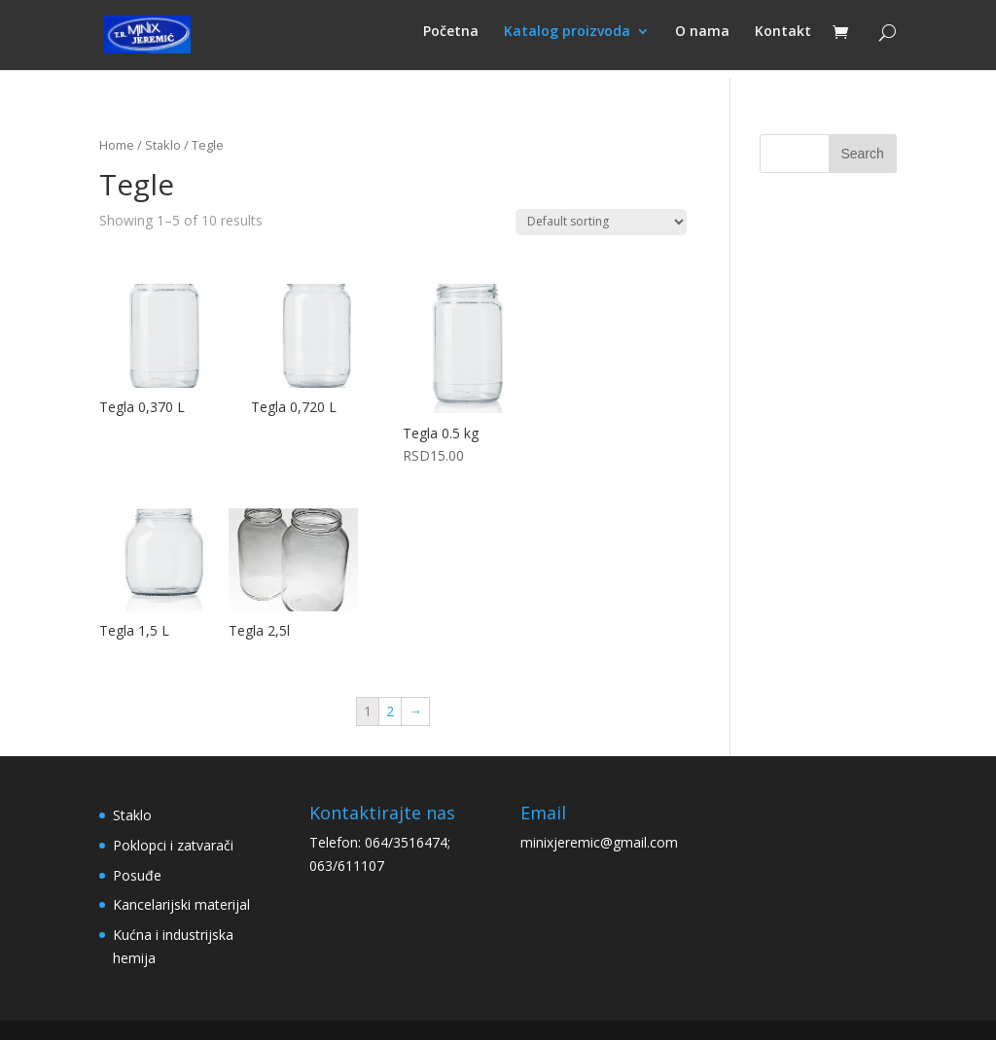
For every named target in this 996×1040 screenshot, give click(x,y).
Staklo (163, 145)
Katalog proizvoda (567, 40)
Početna (451, 40)
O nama (702, 40)
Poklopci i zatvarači (173, 845)
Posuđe (137, 875)
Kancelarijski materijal (181, 904)
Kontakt (783, 40)
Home (116, 145)
